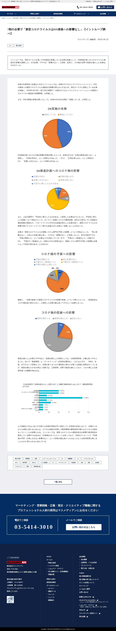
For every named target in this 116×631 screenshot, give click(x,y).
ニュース (9, 18)
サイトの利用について (86, 582)
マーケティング (62, 462)
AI (77, 458)
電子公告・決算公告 (87, 568)
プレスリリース (86, 565)
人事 (82, 462)
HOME (3, 18)
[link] (21, 599)
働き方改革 (18, 458)
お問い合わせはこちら (83, 527)
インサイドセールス (88, 458)
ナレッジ (51, 594)
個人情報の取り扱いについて (89, 579)
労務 (89, 462)
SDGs (16, 462)
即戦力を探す (34, 14)
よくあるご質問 (109, 1)
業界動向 (27, 458)
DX (62, 458)
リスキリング (18, 466)
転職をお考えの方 (97, 1)
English (81, 573)
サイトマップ (83, 586)
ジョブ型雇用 (44, 462)
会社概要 (84, 559)
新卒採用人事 (37, 466)
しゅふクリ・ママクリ (55, 568)
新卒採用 (25, 462)
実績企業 (88, 1)
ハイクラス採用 (53, 566)
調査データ (52, 591)
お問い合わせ (106, 7)
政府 (36, 458)
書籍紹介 (51, 600)
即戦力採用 (52, 563)
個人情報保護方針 (85, 576)
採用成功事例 (58, 14)
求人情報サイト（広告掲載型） (58, 571)
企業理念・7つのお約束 (89, 562)
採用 (28, 466)
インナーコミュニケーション (49, 458)
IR (53, 462)
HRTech (34, 462)
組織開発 (70, 458)
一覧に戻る (58, 482)
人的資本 (97, 462)
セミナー (51, 588)
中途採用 (73, 462)
